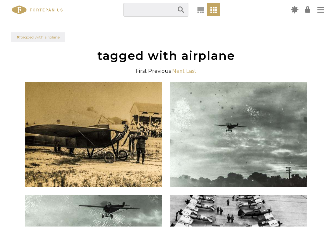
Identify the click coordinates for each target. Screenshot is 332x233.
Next (178, 71)
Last (191, 71)
